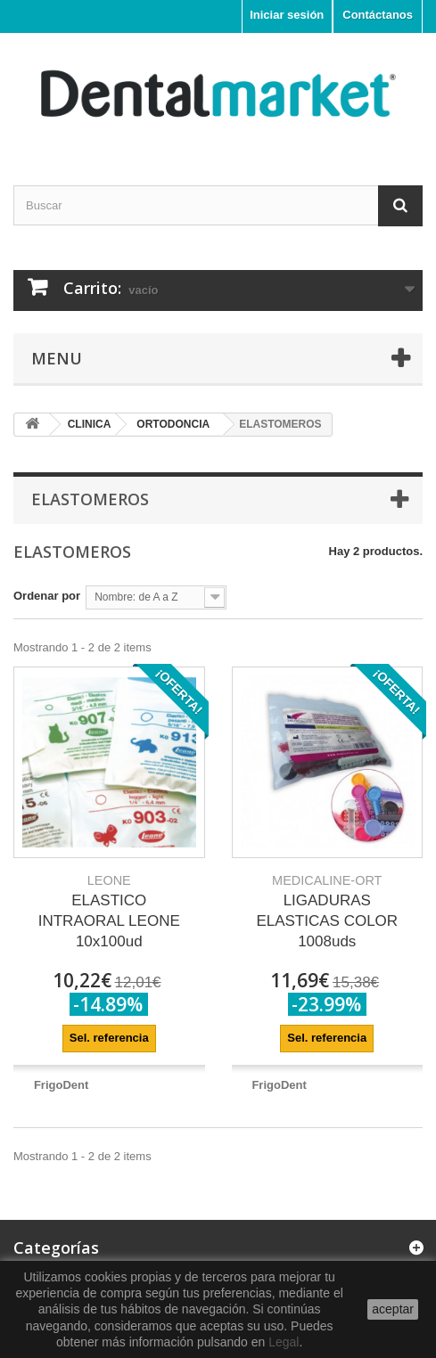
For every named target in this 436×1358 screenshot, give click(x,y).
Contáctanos (377, 14)
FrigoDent (61, 1085)
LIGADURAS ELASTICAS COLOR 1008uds (327, 911)
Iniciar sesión (287, 14)
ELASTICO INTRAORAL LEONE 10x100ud (109, 911)
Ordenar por (46, 595)
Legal (283, 1342)
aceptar (393, 1309)
